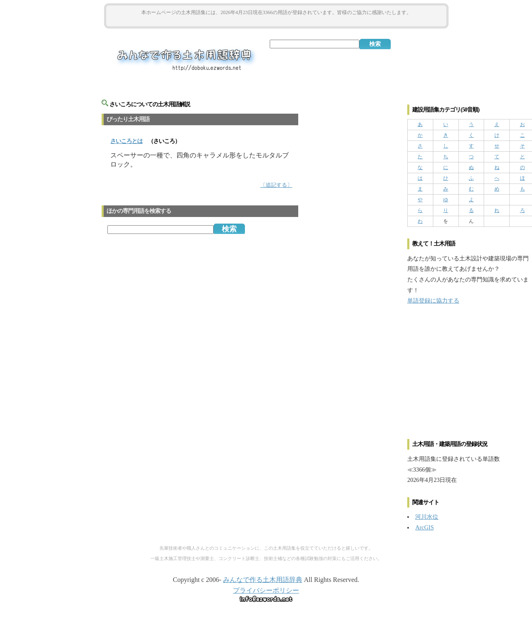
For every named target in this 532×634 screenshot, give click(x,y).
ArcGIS (424, 527)
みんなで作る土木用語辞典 (262, 579)
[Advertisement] (276, 21)
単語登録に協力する (433, 300)
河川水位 (426, 516)
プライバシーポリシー (266, 590)
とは (126, 141)
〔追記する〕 (276, 185)
